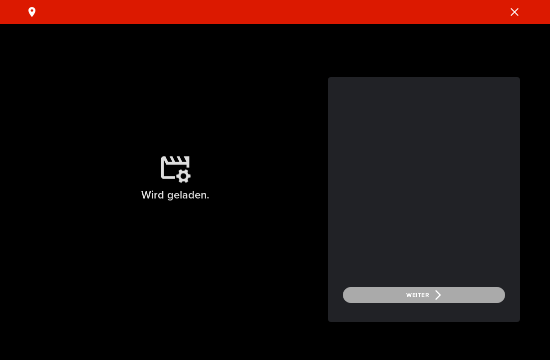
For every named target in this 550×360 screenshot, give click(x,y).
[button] (515, 12)
